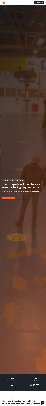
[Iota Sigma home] (8, 2)
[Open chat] (42, 402)
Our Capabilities (21, 198)
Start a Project (8, 198)
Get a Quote (39, 2)
